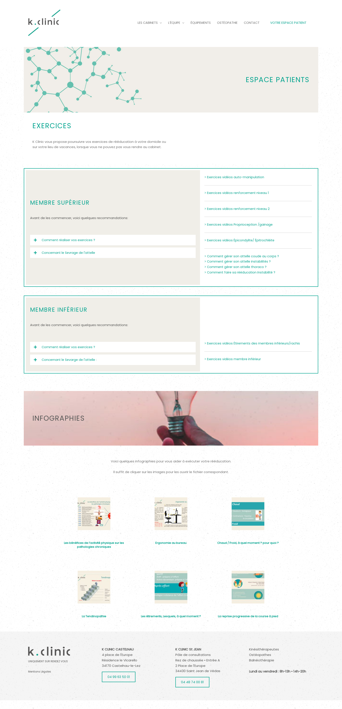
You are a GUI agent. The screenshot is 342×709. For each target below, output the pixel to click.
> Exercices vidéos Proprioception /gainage (239, 232)
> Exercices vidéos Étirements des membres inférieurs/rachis (253, 352)
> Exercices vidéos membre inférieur (233, 367)
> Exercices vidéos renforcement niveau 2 (237, 216)
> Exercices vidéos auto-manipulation (234, 185)
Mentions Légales (39, 680)
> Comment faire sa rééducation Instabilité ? (240, 280)
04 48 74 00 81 (192, 690)
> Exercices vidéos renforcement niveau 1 (237, 201)
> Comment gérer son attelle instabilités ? (238, 269)
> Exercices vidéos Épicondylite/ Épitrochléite (240, 248)
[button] (113, 247)
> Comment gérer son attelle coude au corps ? (242, 264)
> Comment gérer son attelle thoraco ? (236, 275)
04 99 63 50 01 (119, 685)
